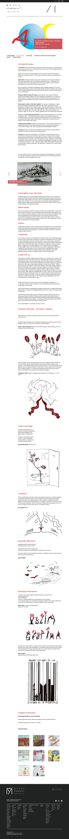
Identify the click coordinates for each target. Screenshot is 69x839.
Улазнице (53, 809)
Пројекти (24, 16)
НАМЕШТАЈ (8, 807)
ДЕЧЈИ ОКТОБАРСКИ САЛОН (14, 814)
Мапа (52, 810)
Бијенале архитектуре (25, 815)
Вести (60, 16)
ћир (55, 1)
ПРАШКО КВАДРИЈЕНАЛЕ (25, 813)
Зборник (30, 807)
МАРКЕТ (38, 16)
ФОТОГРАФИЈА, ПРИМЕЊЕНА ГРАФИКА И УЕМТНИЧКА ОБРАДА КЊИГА (9, 818)
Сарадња (58, 807)
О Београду (20, 55)
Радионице (16, 57)
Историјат (47, 806)
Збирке (9, 16)
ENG (62, 1)
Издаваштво (31, 16)
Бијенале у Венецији (25, 809)
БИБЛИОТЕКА (48, 810)
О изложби (11, 55)
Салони (13, 16)
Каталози (30, 806)
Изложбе (18, 16)
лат (59, 1)
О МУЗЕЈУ (50, 16)
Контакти (53, 806)
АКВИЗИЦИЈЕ (48, 815)
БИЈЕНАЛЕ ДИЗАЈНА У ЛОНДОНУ (24, 818)
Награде (29, 55)
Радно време (54, 807)
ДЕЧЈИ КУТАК (44, 16)
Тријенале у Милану (25, 811)
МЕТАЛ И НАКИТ (9, 806)
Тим (46, 809)
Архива (58, 809)
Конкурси (58, 806)
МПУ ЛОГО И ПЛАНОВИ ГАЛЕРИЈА (48, 821)
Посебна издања (31, 811)
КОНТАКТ (56, 16)
